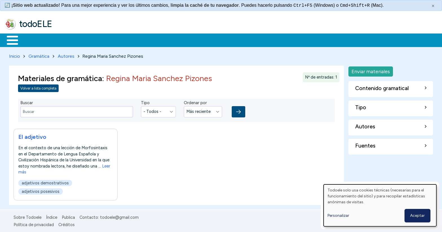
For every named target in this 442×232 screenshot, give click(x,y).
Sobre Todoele (27, 216)
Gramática (38, 55)
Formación (68, 39)
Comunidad (206, 39)
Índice (51, 216)
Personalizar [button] (338, 215)
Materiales (31, 39)
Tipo (145, 101)
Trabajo (101, 39)
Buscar (232, 40)
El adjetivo (32, 135)
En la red (133, 39)
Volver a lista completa (38, 87)
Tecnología (168, 39)
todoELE (35, 24)
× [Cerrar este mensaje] (433, 6)
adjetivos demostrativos (45, 181)
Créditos (66, 223)
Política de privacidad (34, 223)
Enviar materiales (371, 70)
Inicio (9, 40)
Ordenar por (195, 101)
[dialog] (380, 205)
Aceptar (417, 215)
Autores (66, 55)
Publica (68, 216)
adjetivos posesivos (40, 190)
